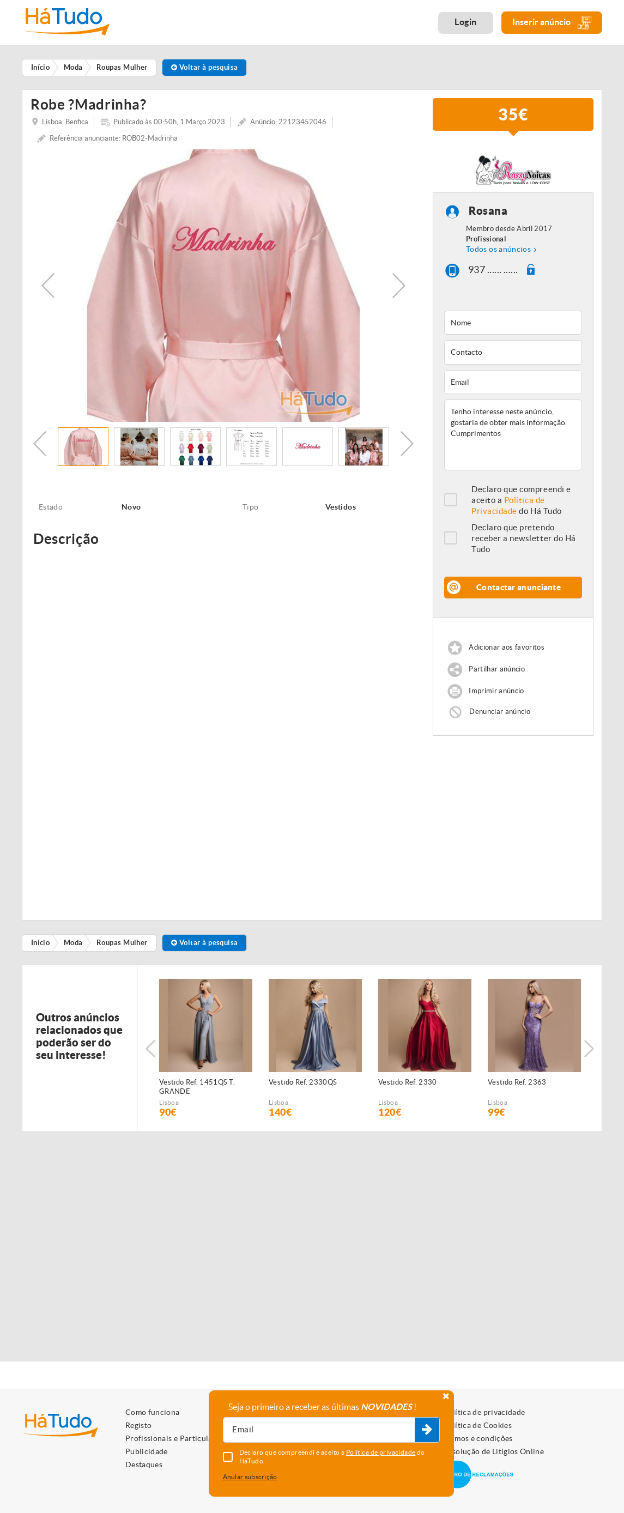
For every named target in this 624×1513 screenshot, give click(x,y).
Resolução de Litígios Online (493, 1451)
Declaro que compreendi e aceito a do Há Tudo (521, 500)
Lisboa (169, 1102)
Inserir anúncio (551, 22)
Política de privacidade (484, 1412)
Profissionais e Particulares (174, 1438)
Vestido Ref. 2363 (517, 1082)
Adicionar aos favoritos (506, 647)
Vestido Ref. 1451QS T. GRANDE (197, 1087)
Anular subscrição (250, 1476)
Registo (138, 1425)
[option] (223, 285)
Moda (73, 943)
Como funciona (152, 1412)
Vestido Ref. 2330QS (303, 1082)
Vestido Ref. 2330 (407, 1082)
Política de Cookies (477, 1425)
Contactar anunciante (518, 587)
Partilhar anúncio (497, 669)
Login (466, 22)
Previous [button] (47, 285)
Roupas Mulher (122, 943)
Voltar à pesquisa (204, 67)
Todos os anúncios (498, 249)
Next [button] (398, 285)
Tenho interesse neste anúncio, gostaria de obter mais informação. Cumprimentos (513, 435)
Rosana (488, 211)
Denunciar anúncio (499, 711)
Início (40, 943)
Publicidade (146, 1451)
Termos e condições (477, 1438)
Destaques (143, 1464)
